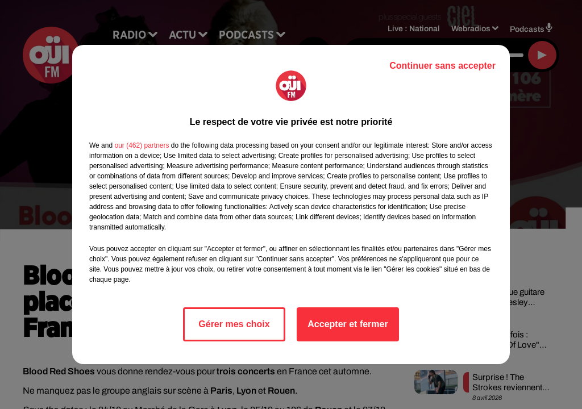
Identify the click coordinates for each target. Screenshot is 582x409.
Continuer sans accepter (442, 65)
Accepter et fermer (347, 324)
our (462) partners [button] (141, 145)
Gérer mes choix (233, 324)
